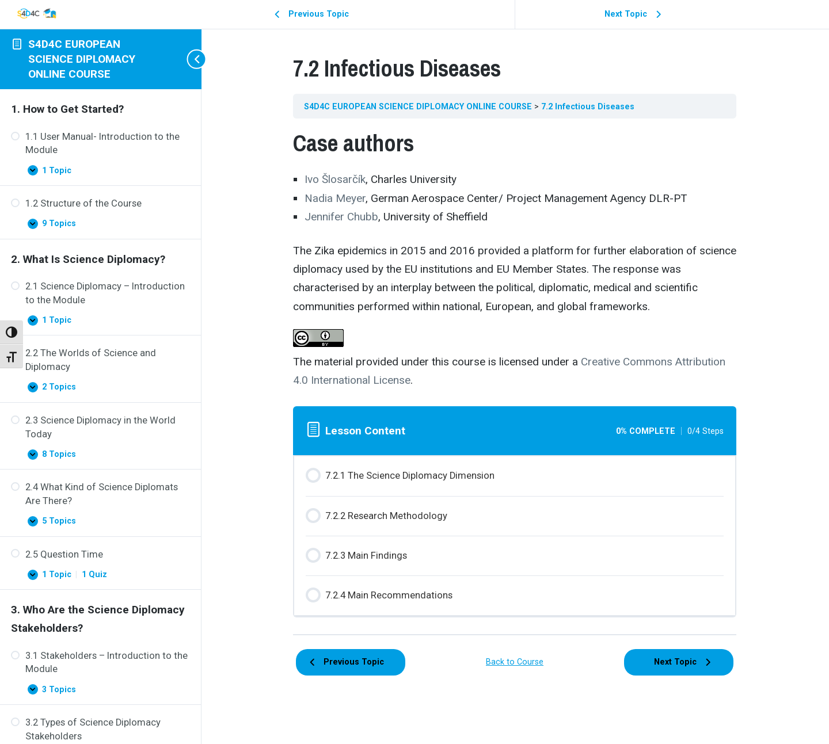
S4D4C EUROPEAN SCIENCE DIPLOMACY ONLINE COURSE (81, 58)
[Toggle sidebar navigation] (189, 59)
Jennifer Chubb (342, 216)
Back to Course (515, 661)
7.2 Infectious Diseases (588, 106)
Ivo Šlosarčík (335, 179)
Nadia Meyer (335, 198)
